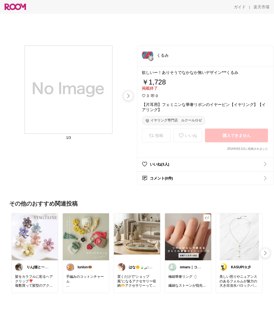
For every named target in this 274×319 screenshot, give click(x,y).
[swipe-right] (128, 96)
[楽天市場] (261, 6)
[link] (35, 236)
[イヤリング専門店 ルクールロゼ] (173, 120)
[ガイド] (240, 6)
